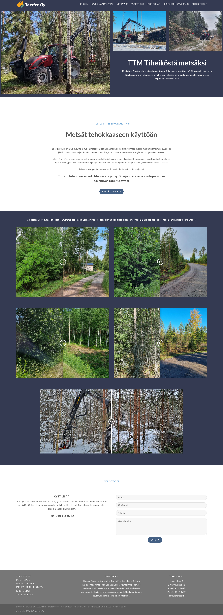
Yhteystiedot (199, 4)
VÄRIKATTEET (24, 576)
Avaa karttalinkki (176, 588)
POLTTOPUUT (24, 579)
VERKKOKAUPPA (25, 583)
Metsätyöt (122, 4)
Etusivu (84, 4)
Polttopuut (154, 4)
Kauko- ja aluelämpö (102, 4)
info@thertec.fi (176, 595)
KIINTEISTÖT (23, 590)
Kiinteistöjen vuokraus (176, 4)
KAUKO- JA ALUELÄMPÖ (29, 587)
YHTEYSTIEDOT (24, 594)
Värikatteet (137, 4)
